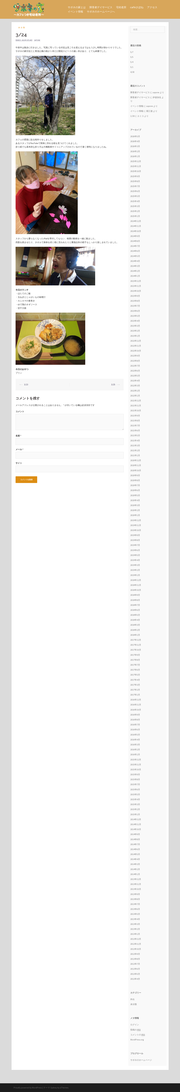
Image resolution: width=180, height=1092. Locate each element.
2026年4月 (135, 141)
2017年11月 (135, 644)
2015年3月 (135, 804)
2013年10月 (135, 889)
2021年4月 (135, 440)
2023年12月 (135, 281)
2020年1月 (135, 515)
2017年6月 (135, 669)
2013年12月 (135, 879)
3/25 (113, 384)
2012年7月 (135, 964)
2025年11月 (135, 166)
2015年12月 (135, 759)
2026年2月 (135, 151)
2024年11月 (135, 226)
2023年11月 (135, 286)
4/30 (132, 72)
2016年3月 (135, 744)
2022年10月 (135, 350)
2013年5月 (135, 914)
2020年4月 (135, 500)
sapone (37, 40)
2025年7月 (135, 186)
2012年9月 (135, 954)
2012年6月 (135, 968)
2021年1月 (135, 455)
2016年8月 (135, 719)
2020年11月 (135, 465)
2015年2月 (135, 809)
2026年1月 (135, 156)
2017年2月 (135, 689)
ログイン (134, 1024)
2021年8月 (135, 420)
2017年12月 (135, 639)
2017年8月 (135, 659)
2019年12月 (135, 520)
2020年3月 (135, 505)
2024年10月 (135, 231)
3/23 (26, 384)
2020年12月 (135, 460)
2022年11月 (135, 345)
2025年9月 (135, 176)
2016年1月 (135, 754)
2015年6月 (135, 789)
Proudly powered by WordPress (28, 1087)
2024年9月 (135, 236)
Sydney (54, 1087)
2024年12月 (135, 221)
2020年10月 (135, 470)
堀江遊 (149, 111)
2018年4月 (135, 620)
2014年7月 (135, 844)
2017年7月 (135, 664)
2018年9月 (135, 595)
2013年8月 (135, 899)
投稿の (135, 1029)
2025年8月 (135, 181)
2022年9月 (135, 355)
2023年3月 (135, 325)
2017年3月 (135, 684)
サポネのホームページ (141, 1060)
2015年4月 (135, 799)
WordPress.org (137, 1039)
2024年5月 (135, 256)
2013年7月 (135, 904)
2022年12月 (135, 340)
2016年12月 (135, 699)
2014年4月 (135, 859)
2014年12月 (135, 819)
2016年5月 (135, 734)
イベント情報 (75, 11)
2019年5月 (135, 555)
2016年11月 (135, 704)
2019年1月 (135, 575)
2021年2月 (135, 450)
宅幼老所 (121, 7)
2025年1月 (135, 216)
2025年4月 (135, 201)
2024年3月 (135, 266)
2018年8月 (135, 600)
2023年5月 (135, 315)
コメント (20, 411)
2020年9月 (135, 475)
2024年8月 (135, 241)
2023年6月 (135, 311)
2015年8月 (135, 779)
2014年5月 (135, 854)
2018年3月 (135, 624)
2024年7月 (135, 246)
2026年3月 (135, 146)
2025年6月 (135, 191)
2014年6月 (135, 849)
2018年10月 (135, 590)
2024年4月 (135, 261)
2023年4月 (135, 320)
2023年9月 (135, 296)
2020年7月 (135, 485)
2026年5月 (135, 136)
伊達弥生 (157, 97)
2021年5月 (135, 435)
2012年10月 (135, 949)
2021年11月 (135, 405)
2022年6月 (135, 370)
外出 (132, 999)
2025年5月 (135, 196)
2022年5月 (135, 375)
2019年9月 (135, 535)
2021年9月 (135, 415)
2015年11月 (135, 764)
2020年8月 (135, 480)
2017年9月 (135, 655)
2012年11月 (135, 944)
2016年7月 (135, 724)
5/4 (131, 62)
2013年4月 (135, 919)
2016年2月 (135, 749)
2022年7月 (135, 365)
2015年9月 (135, 774)
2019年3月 (135, 565)
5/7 (131, 52)
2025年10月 (135, 171)
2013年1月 (135, 934)
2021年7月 (135, 425)
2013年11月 (135, 884)
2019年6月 (135, 550)
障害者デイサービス (100, 7)
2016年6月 (135, 729)
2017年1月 (135, 694)
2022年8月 (135, 360)
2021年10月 (135, 410)
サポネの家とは (77, 7)
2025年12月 (135, 161)
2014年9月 (135, 834)
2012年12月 (135, 939)
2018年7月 (135, 605)
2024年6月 (135, 251)
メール (19, 449)
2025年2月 (135, 211)
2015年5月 (135, 794)
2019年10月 (135, 530)
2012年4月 (135, 979)
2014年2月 (135, 869)
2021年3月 (135, 445)
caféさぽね (136, 7)
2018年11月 (135, 585)
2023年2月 (135, 330)
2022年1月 (135, 395)
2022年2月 (135, 390)
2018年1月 (135, 635)
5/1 (131, 67)
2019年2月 (135, 570)
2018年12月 (135, 580)
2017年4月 (135, 679)
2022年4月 (135, 380)
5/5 (131, 57)
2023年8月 (135, 300)
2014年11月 (135, 824)
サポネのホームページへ (101, 11)
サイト (19, 463)
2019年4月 (135, 560)
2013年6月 (135, 909)
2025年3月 (135, 206)
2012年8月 (135, 959)
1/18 (132, 116)
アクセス (152, 7)
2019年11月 (135, 525)
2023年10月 (135, 291)
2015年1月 (135, 814)
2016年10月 (135, 709)
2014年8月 (135, 839)
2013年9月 (135, 894)
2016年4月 (135, 739)
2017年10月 (135, 649)
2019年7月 (135, 545)
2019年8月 (135, 540)
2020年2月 (135, 510)
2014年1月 (135, 874)
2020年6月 (135, 490)
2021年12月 (135, 400)
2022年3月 (135, 385)
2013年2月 (135, 929)
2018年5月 (135, 615)
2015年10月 (135, 769)
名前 (18, 435)
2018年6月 (135, 610)
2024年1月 (135, 276)
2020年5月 (135, 495)
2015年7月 (135, 784)
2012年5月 (135, 974)
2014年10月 (135, 829)
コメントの (137, 1034)
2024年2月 (135, 271)
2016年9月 (135, 714)
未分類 (22, 27)
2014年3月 (135, 864)
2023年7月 (135, 305)
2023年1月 (135, 335)
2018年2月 (135, 630)
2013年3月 (135, 924)
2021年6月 (135, 430)
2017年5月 (135, 674)
